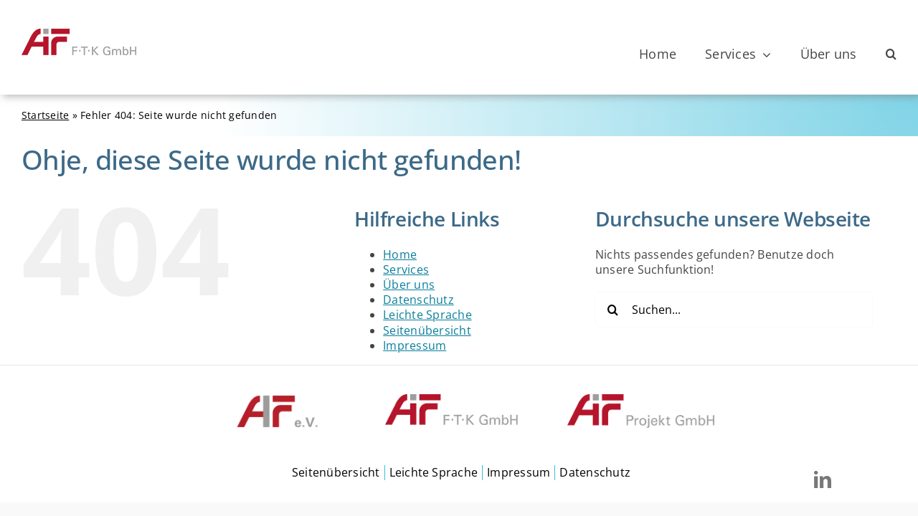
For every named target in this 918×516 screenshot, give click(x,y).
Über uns (409, 284)
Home (400, 254)
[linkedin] (822, 479)
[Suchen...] (734, 310)
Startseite (45, 115)
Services (406, 269)
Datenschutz (418, 299)
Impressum (414, 345)
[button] (891, 54)
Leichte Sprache (427, 314)
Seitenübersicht (427, 330)
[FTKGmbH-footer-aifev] (277, 400)
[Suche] (613, 310)
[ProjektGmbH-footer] (640, 400)
